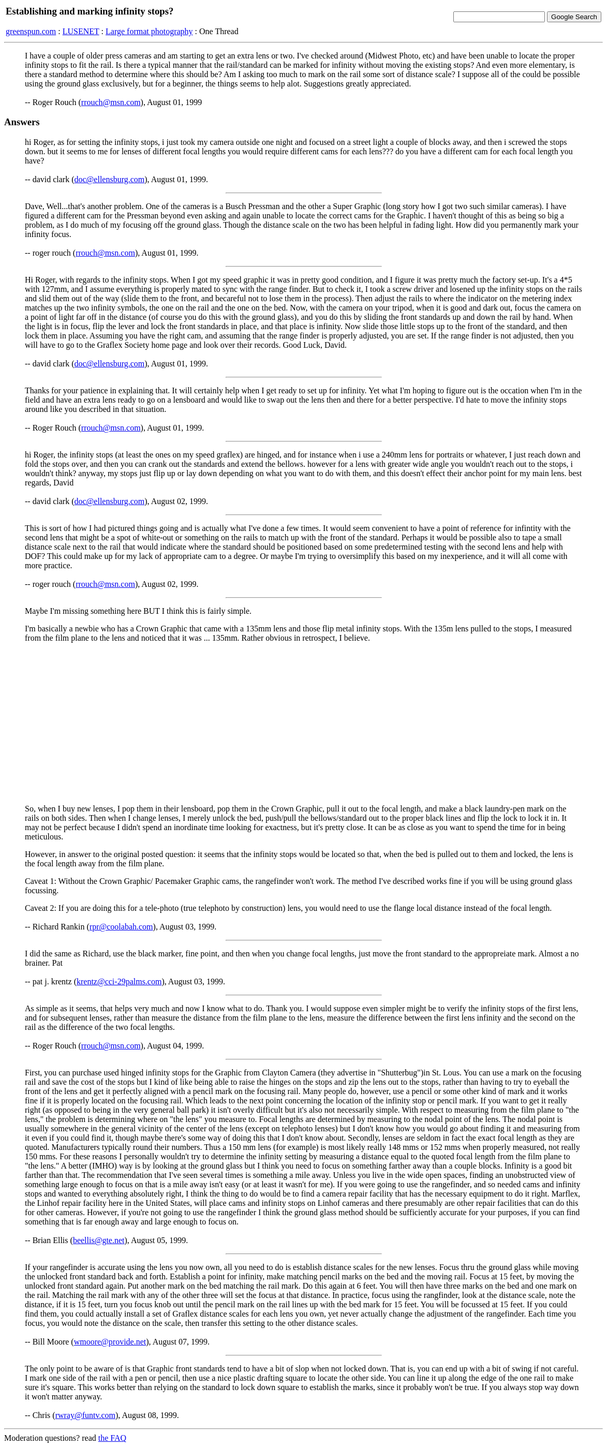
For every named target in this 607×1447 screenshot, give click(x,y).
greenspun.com (31, 31)
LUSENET (81, 31)
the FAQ (112, 1438)
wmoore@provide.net (110, 1341)
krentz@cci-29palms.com (119, 981)
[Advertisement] (303, 723)
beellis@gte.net (99, 1240)
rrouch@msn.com (111, 102)
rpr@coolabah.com (121, 926)
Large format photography (149, 31)
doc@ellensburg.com (110, 179)
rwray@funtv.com (85, 1415)
